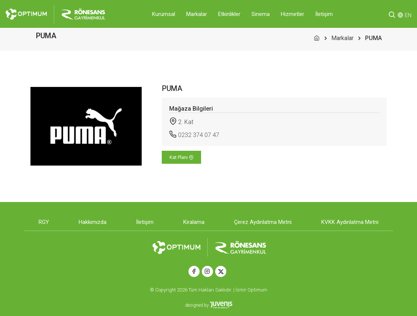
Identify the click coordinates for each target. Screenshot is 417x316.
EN (408, 15)
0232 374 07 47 (198, 135)
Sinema (261, 14)
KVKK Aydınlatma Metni (349, 222)
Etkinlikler (229, 14)
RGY (44, 222)
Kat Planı (182, 157)
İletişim (324, 14)
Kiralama (193, 222)
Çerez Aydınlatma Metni (263, 222)
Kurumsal (163, 14)
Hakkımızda (92, 222)
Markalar (196, 14)
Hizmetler (292, 14)
